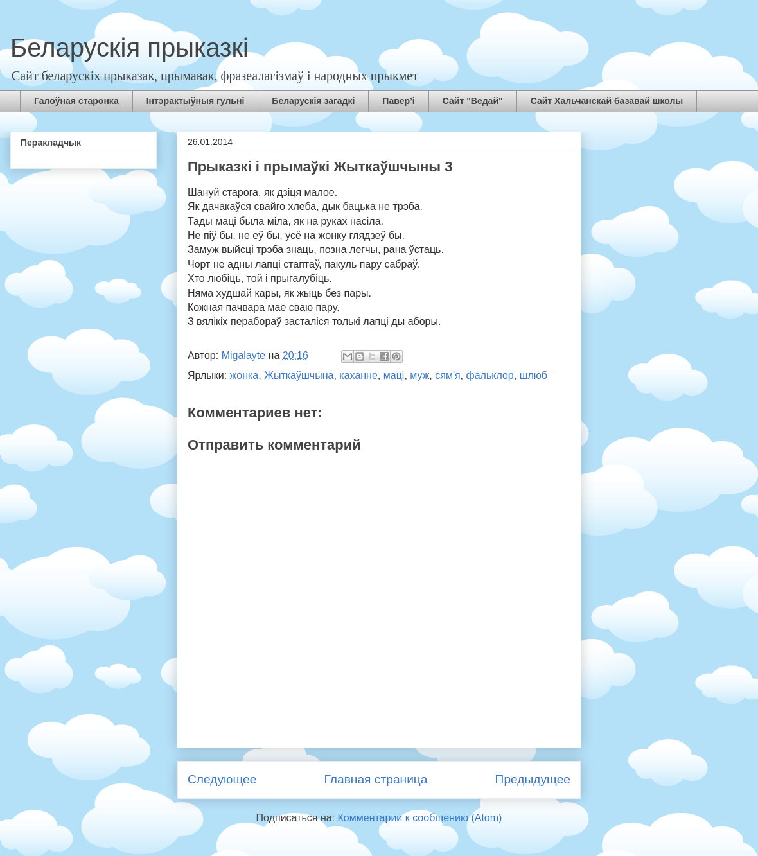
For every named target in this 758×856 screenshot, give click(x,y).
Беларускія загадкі (313, 101)
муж (419, 375)
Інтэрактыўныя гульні (195, 101)
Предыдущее (532, 779)
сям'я (447, 375)
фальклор (490, 375)
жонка (244, 375)
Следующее (222, 779)
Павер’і (398, 101)
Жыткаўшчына (298, 375)
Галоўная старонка (76, 101)
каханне (358, 375)
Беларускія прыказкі (129, 47)
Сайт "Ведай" (473, 101)
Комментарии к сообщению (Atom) (420, 817)
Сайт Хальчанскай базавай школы (607, 101)
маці (394, 375)
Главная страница (375, 779)
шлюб (533, 375)
